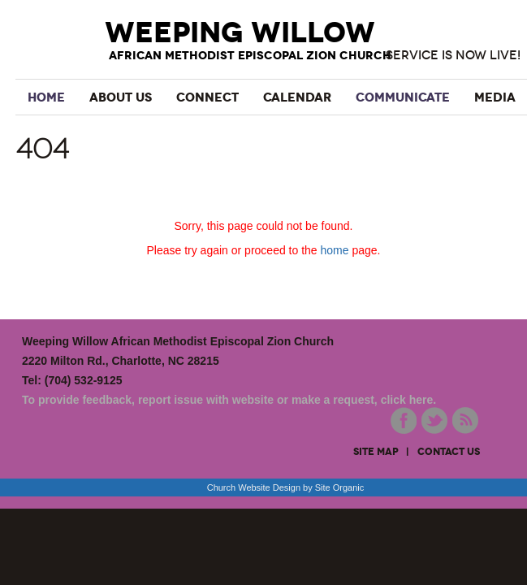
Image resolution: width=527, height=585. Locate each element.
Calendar (297, 97)
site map (376, 451)
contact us (448, 451)
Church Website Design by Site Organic (286, 487)
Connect (207, 97)
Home (46, 97)
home (335, 250)
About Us (120, 97)
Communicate (403, 97)
